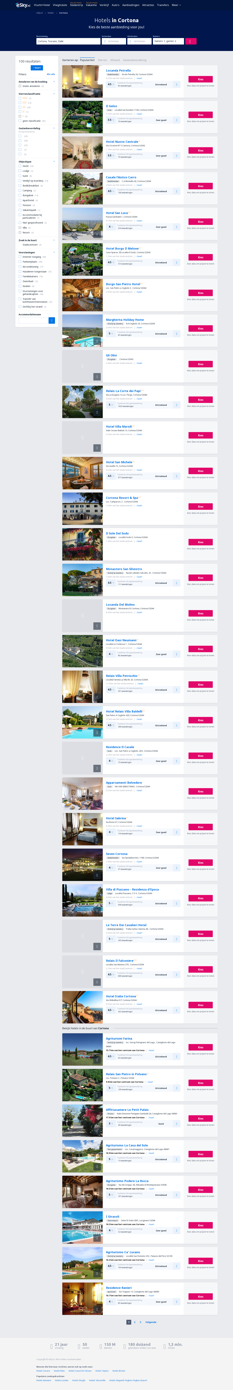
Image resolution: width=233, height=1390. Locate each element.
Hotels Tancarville (97, 1380)
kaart (139, 78)
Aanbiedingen (130, 5)
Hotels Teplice (102, 1370)
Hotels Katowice (43, 1380)
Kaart (36, 67)
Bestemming (42, 36)
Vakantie (91, 5)
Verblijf (104, 5)
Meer (175, 5)
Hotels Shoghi (78, 1380)
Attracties (148, 5)
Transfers (163, 5)
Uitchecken (132, 36)
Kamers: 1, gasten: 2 (165, 41)
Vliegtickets (60, 5)
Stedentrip (76, 5)
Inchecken (106, 36)
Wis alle (51, 74)
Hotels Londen (62, 1380)
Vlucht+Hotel (42, 5)
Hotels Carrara (43, 1370)
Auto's (115, 5)
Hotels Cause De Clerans (80, 1370)
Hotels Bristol (118, 1370)
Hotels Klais (59, 1370)
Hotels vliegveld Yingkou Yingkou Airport (128, 1380)
